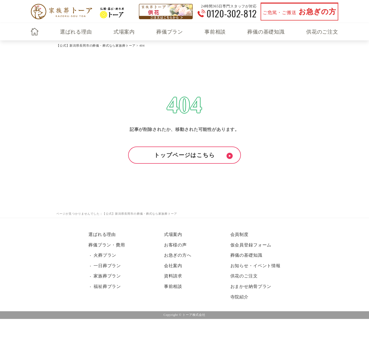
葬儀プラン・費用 (106, 245)
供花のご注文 (322, 32)
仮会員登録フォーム (251, 245)
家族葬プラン (107, 276)
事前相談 (215, 32)
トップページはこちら (184, 155)
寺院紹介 (239, 297)
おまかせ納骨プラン (251, 286)
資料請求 (173, 276)
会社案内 (173, 265)
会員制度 (239, 234)
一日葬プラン (107, 265)
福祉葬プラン (107, 286)
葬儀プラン (169, 32)
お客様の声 (175, 245)
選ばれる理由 (76, 32)
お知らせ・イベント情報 (255, 265)
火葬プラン (105, 255)
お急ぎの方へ (177, 255)
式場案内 (124, 32)
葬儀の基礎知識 (266, 32)
